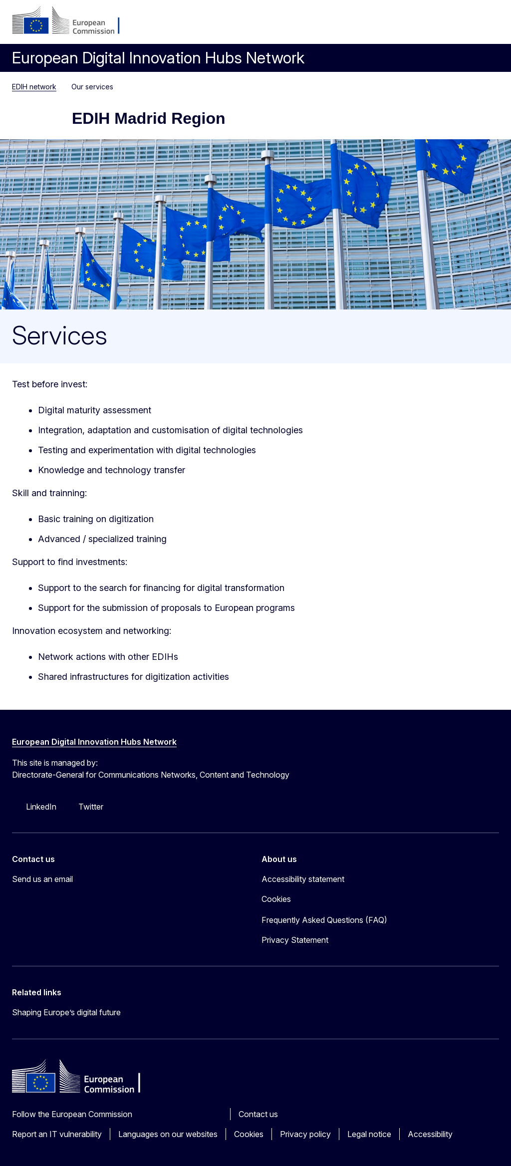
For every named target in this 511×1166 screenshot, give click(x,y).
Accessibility (430, 1134)
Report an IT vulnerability (57, 1134)
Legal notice (369, 1134)
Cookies (248, 1134)
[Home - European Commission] (72, 21)
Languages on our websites (168, 1134)
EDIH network (34, 86)
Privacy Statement (294, 940)
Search (464, 25)
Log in (416, 25)
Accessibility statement (302, 879)
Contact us (258, 1114)
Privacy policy (305, 1134)
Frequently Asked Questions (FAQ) (324, 920)
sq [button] (440, 25)
